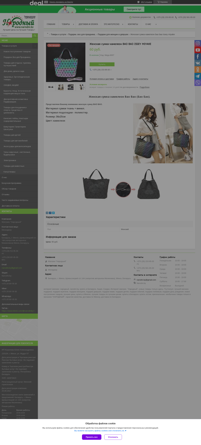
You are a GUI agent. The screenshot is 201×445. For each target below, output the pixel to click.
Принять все (92, 437)
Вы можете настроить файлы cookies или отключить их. (99, 431)
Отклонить (113, 437)
